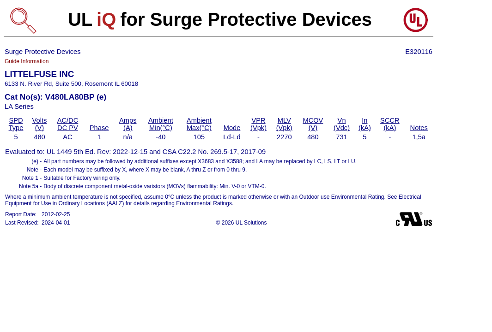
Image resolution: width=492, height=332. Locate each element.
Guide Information (27, 61)
